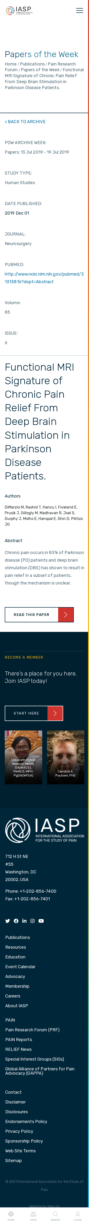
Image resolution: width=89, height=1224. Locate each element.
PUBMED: (14, 264)
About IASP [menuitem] (16, 1006)
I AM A (33, 1215)
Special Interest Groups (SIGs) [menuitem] (34, 1059)
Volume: (13, 302)
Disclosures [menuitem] (16, 1112)
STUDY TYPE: (18, 173)
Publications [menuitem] (17, 937)
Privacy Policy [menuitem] (19, 1131)
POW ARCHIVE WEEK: (26, 142)
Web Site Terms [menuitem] (20, 1151)
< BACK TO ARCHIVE (25, 121)
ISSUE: (11, 333)
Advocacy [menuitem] (15, 976)
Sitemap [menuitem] (13, 1161)
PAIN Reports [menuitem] (18, 1040)
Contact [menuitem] (13, 1092)
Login (78, 1215)
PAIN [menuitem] (10, 1020)
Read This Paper (32, 615)
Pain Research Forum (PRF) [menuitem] (32, 1030)
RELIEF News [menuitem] (18, 1049)
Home (11, 1215)
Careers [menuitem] (12, 996)
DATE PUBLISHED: (23, 203)
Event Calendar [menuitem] (20, 967)
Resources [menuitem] (15, 947)
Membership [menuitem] (17, 986)
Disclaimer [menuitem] (15, 1102)
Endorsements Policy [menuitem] (26, 1121)
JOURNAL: (15, 234)
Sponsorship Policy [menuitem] (24, 1141)
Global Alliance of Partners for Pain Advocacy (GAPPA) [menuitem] (40, 1071)
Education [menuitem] (15, 957)
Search (55, 1215)
